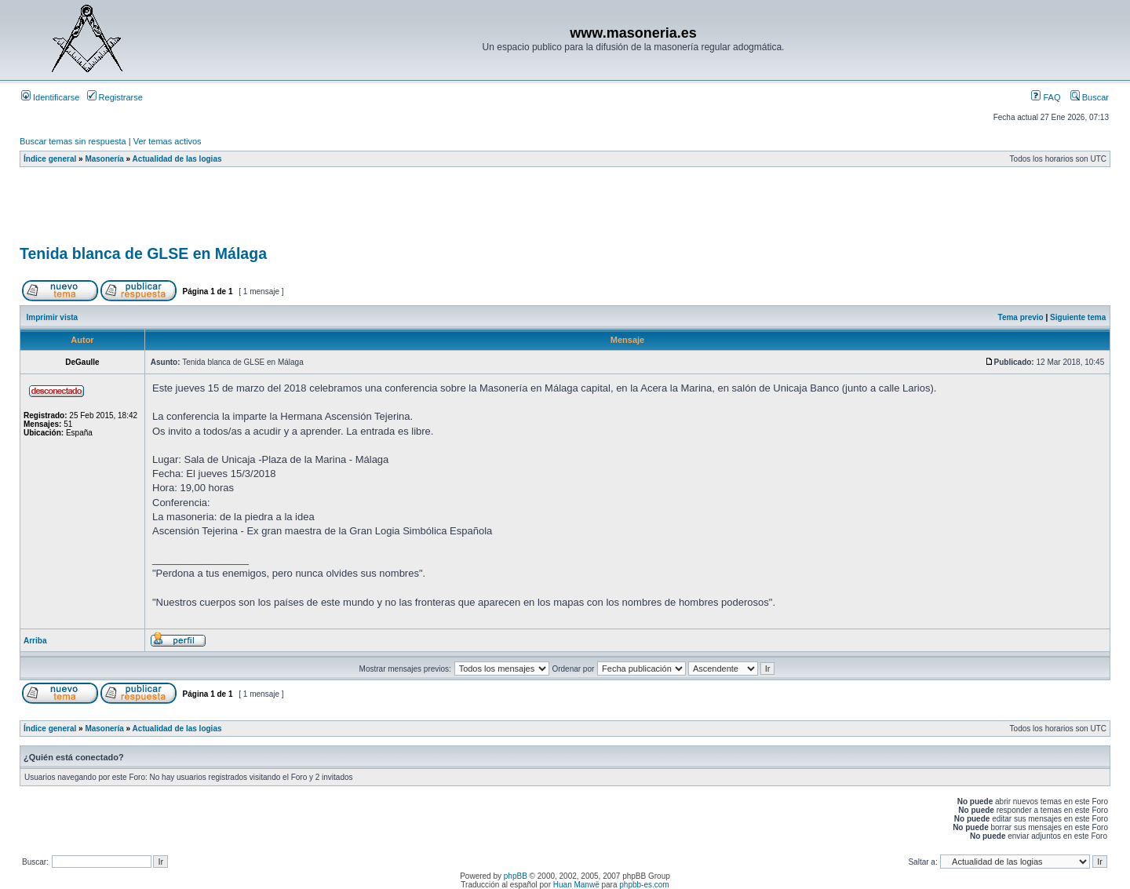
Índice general (50, 159)
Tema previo (1021, 317)
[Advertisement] (305, 211)
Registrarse (115, 97)
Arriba (35, 640)
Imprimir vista (52, 317)
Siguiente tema (1078, 317)
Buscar (1089, 97)
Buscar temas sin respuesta (73, 141)
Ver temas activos (167, 141)
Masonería (104, 159)
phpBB (515, 876)
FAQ (1045, 97)
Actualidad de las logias (177, 159)
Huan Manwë (576, 884)
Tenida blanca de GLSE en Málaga (143, 253)
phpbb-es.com (644, 884)
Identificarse (50, 97)
